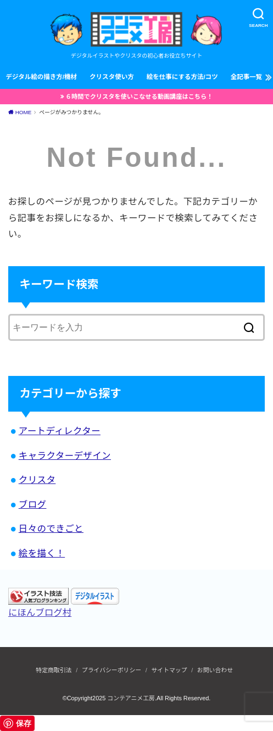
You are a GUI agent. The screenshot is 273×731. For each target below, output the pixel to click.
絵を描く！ (42, 553)
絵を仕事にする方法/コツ (182, 77)
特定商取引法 (53, 670)
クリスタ (37, 480)
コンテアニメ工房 (131, 698)
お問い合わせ (215, 670)
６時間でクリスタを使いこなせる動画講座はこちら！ (139, 96)
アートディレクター (60, 431)
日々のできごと (51, 528)
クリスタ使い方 (112, 77)
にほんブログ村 (39, 612)
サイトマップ (169, 670)
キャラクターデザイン (65, 455)
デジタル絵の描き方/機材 (41, 77)
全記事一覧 (247, 77)
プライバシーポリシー (111, 670)
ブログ (33, 504)
